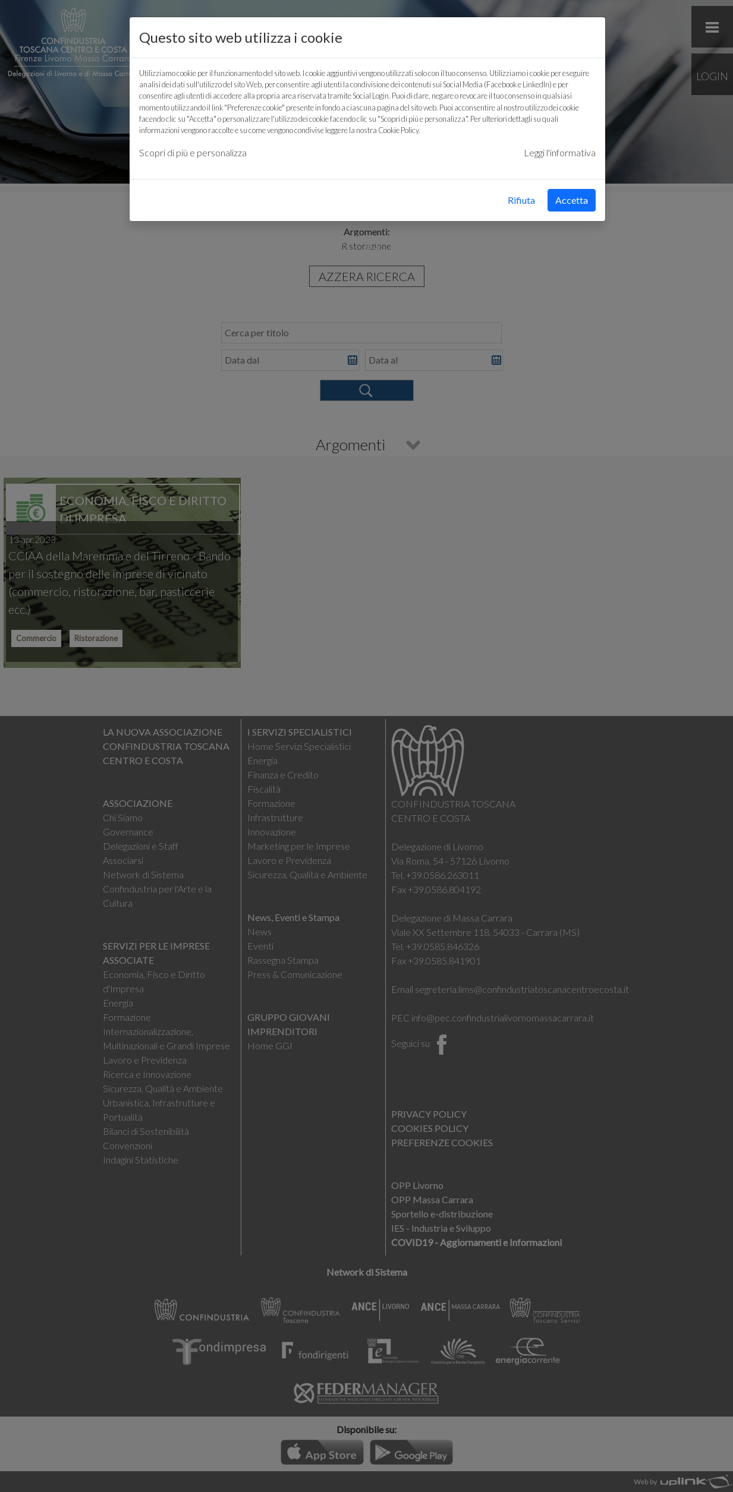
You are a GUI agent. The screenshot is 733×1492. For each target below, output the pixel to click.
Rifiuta (521, 200)
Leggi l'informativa (560, 152)
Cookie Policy (398, 130)
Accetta (571, 200)
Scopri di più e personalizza (193, 152)
